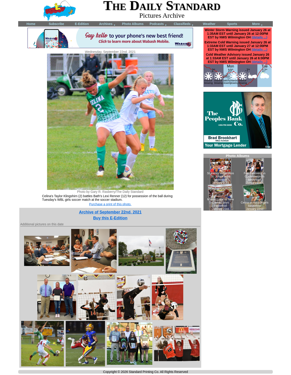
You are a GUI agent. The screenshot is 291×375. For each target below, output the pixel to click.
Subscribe (56, 24)
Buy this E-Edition (110, 218)
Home (31, 24)
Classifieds (184, 24)
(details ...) (259, 37)
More (257, 24)
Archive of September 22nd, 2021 (110, 212)
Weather (209, 24)
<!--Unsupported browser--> (237, 182)
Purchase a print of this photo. (110, 204)
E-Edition (82, 24)
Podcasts (158, 24)
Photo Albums (132, 24)
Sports (232, 24)
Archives (107, 24)
